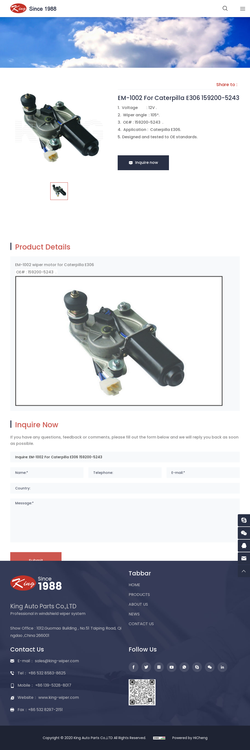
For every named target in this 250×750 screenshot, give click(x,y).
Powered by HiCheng (190, 737)
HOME (134, 585)
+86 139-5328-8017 (53, 685)
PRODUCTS (139, 594)
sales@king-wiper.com (57, 661)
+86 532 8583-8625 (47, 673)
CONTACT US (141, 624)
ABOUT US (138, 604)
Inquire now (146, 162)
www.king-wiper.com (58, 697)
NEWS (134, 614)
